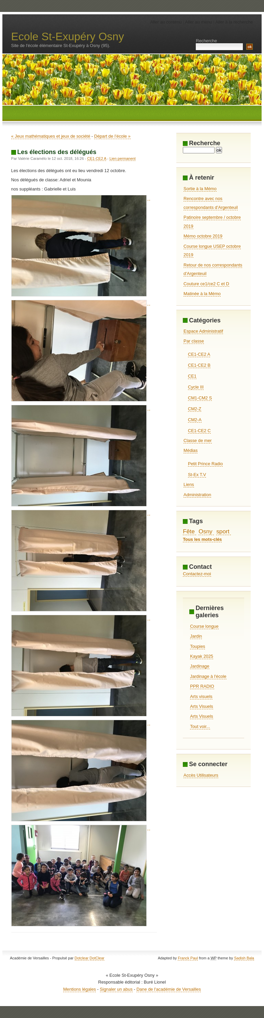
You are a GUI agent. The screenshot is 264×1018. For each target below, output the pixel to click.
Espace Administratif (203, 331)
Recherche (206, 40)
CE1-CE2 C (199, 430)
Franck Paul (188, 958)
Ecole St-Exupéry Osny (67, 36)
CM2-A (195, 419)
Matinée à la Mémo (202, 293)
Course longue (204, 626)
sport (222, 531)
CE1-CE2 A (96, 158)
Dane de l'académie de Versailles (168, 989)
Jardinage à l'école (208, 676)
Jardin (196, 636)
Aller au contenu (165, 22)
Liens (189, 484)
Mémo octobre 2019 (203, 236)
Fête (189, 531)
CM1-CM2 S (200, 397)
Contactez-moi (197, 573)
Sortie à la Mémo (200, 188)
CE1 (192, 376)
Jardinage (199, 666)
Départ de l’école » (112, 136)
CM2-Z (194, 408)
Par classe (194, 341)
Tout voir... (200, 726)
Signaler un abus (116, 989)
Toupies (197, 646)
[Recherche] (199, 150)
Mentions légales (79, 989)
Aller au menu (198, 22)
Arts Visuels (201, 706)
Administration (197, 494)
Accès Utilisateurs (201, 775)
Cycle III (196, 387)
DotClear (97, 958)
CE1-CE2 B (199, 365)
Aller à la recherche (234, 22)
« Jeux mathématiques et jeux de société (50, 136)
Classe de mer (198, 440)
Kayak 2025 (201, 656)
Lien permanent (122, 158)
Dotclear (82, 958)
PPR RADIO (202, 686)
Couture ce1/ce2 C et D (206, 283)
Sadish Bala (244, 958)
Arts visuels (201, 696)
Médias (190, 450)
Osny (205, 531)
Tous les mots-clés (202, 539)
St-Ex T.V (197, 474)
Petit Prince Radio (205, 463)
